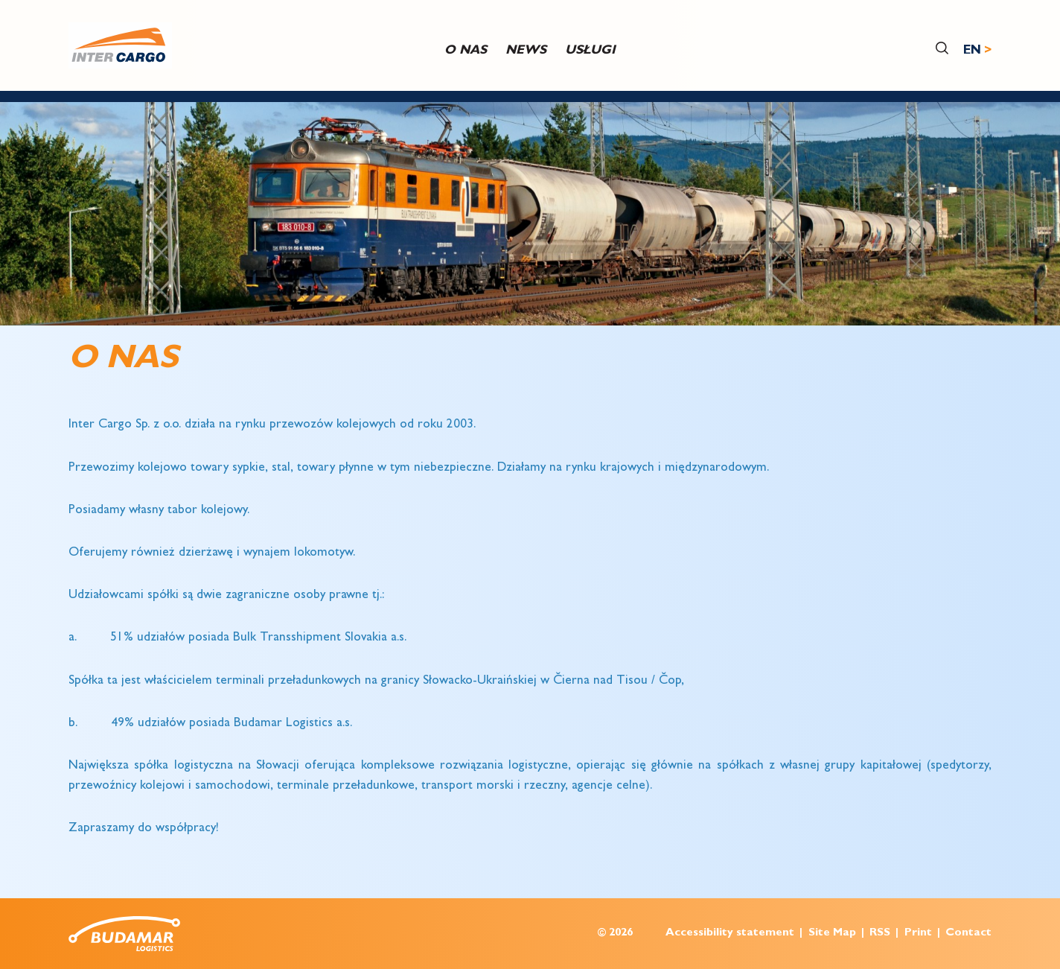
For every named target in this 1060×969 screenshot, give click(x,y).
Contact (968, 933)
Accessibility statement (729, 933)
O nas (465, 51)
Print (918, 933)
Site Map (832, 933)
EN (972, 51)
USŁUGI (590, 51)
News (525, 51)
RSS (879, 933)
